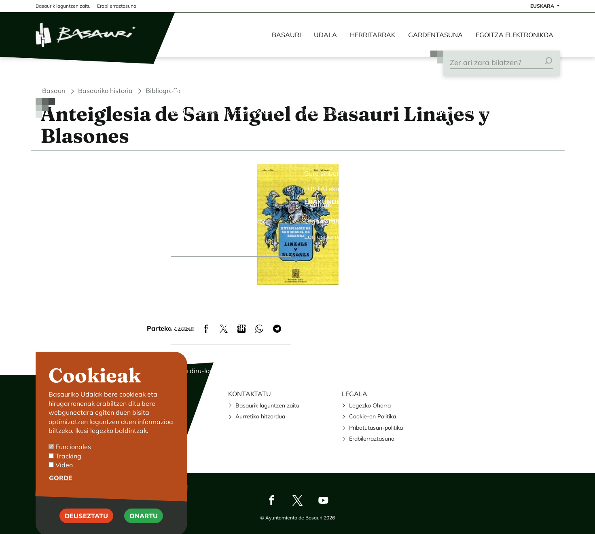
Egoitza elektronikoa (514, 35)
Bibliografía (163, 91)
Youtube (323, 500)
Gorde (60, 491)
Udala (325, 35)
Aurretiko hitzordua (260, 416)
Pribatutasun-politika (376, 427)
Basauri (286, 35)
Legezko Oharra (370, 405)
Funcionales (73, 460)
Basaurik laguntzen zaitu (267, 405)
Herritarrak (372, 35)
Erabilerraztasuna (371, 438)
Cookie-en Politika (372, 416)
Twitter (297, 500)
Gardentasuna (435, 35)
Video (64, 479)
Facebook (271, 500)
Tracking (68, 469)
